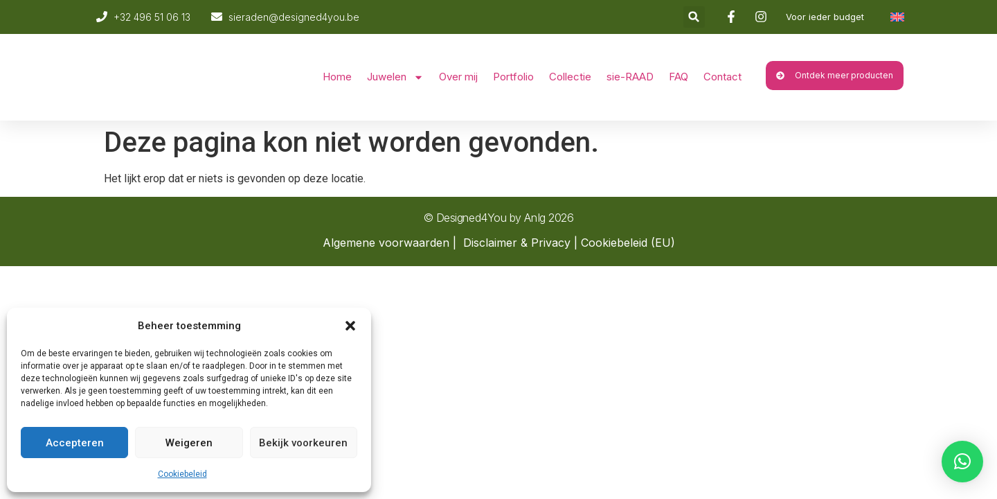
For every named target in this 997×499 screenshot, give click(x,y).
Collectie (570, 76)
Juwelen (395, 77)
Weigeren (189, 443)
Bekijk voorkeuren (303, 443)
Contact (722, 76)
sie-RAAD (630, 76)
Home (337, 76)
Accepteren (75, 443)
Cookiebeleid (182, 474)
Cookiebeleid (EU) (628, 243)
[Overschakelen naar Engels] (897, 17)
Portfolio (513, 76)
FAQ (678, 76)
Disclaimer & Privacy (517, 243)
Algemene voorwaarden (386, 243)
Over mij (458, 76)
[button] (350, 326)
